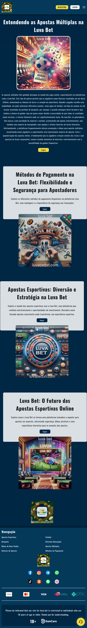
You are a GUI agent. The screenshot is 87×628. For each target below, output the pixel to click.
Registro (62, 7)
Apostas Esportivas (9, 537)
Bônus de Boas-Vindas (10, 546)
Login (75, 7)
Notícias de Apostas (9, 551)
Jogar (47, 209)
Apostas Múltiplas (52, 546)
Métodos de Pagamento (54, 551)
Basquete (5, 542)
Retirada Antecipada (53, 542)
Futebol (48, 537)
